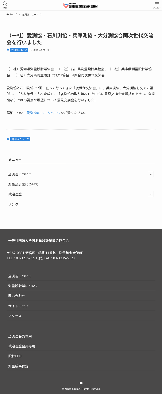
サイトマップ (18, 305)
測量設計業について (23, 184)
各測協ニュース (19, 49)
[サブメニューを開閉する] (151, 174)
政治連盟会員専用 (21, 345)
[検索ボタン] (5, 5)
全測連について (81, 174)
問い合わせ (16, 295)
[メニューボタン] (157, 5)
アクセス (15, 315)
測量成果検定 (18, 365)
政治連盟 (81, 194)
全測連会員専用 (20, 335)
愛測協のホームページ (44, 112)
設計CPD (15, 355)
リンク (13, 204)
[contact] (81, 383)
